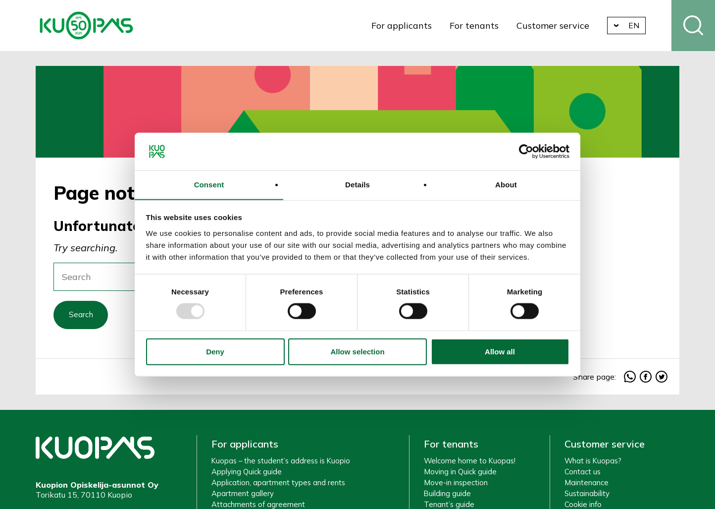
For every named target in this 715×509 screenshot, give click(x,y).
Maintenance (586, 485)
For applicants (405, 25)
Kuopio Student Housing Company (86, 25)
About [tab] (506, 184)
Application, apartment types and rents (278, 485)
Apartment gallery (242, 496)
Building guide (447, 496)
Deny (215, 352)
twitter (661, 379)
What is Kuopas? (592, 463)
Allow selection (357, 352)
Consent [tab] (209, 184)
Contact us (582, 474)
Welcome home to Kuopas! (469, 463)
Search (693, 25)
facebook (646, 379)
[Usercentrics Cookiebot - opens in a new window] (526, 150)
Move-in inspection (456, 485)
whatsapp (630, 379)
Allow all (500, 352)
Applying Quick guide (246, 474)
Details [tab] (357, 184)
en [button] (638, 25)
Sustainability (587, 496)
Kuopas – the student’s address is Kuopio (280, 463)
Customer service (556, 25)
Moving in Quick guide (460, 474)
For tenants (478, 25)
